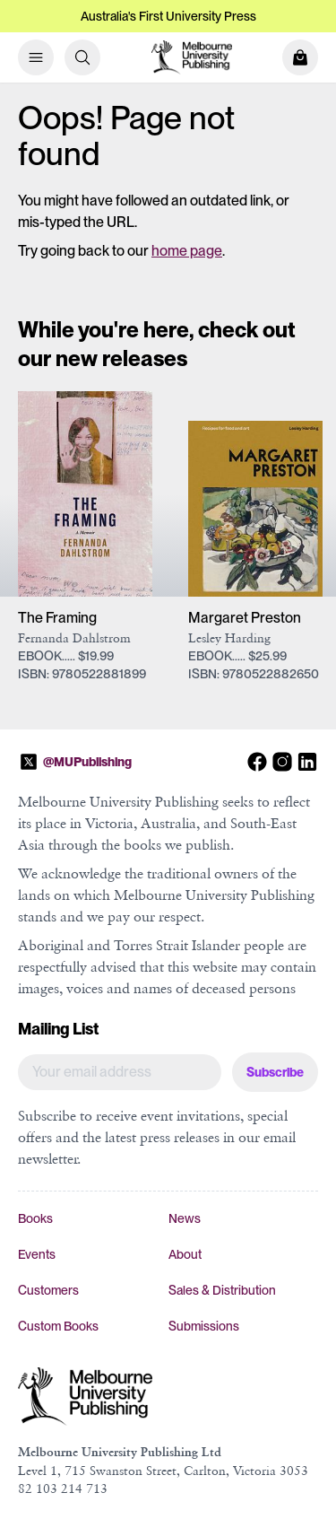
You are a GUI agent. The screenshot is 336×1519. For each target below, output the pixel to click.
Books (35, 1218)
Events (37, 1254)
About (185, 1254)
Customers (48, 1290)
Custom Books (58, 1326)
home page (186, 250)
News (184, 1218)
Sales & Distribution (222, 1290)
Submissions (203, 1326)
